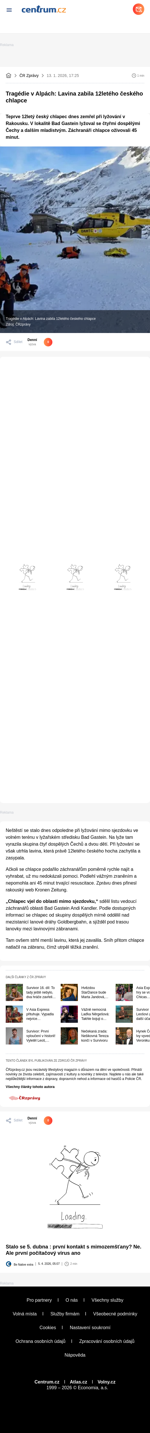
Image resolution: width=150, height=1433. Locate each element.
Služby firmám (64, 1313)
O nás (72, 1300)
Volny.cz (107, 1382)
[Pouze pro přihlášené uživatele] (39, 1120)
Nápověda (75, 1355)
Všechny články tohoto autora (30, 1087)
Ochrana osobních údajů (40, 1341)
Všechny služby (107, 1300)
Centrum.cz (46, 1382)
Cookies (48, 1327)
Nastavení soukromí (90, 1327)
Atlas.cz (78, 1382)
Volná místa (25, 1313)
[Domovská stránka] (8, 75)
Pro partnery (39, 1300)
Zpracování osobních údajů (107, 1341)
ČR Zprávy (29, 75)
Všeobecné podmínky (115, 1313)
